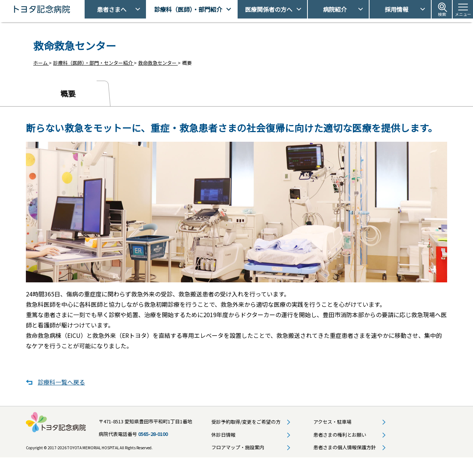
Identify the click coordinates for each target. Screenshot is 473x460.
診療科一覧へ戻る (61, 383)
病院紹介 (335, 9)
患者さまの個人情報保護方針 (344, 449)
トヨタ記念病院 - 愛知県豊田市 (83, 9)
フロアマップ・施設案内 (237, 449)
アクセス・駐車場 (332, 423)
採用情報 (396, 9)
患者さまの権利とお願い (339, 436)
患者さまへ (111, 9)
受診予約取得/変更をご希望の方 (245, 423)
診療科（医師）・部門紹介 (188, 9)
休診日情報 (223, 436)
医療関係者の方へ (268, 9)
